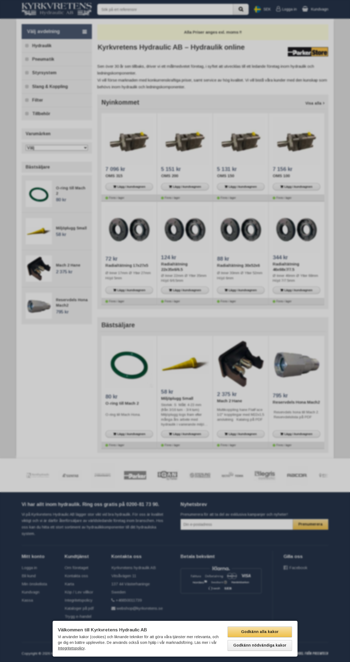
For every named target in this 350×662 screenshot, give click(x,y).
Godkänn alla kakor (260, 631)
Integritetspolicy (71, 648)
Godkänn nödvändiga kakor (259, 645)
